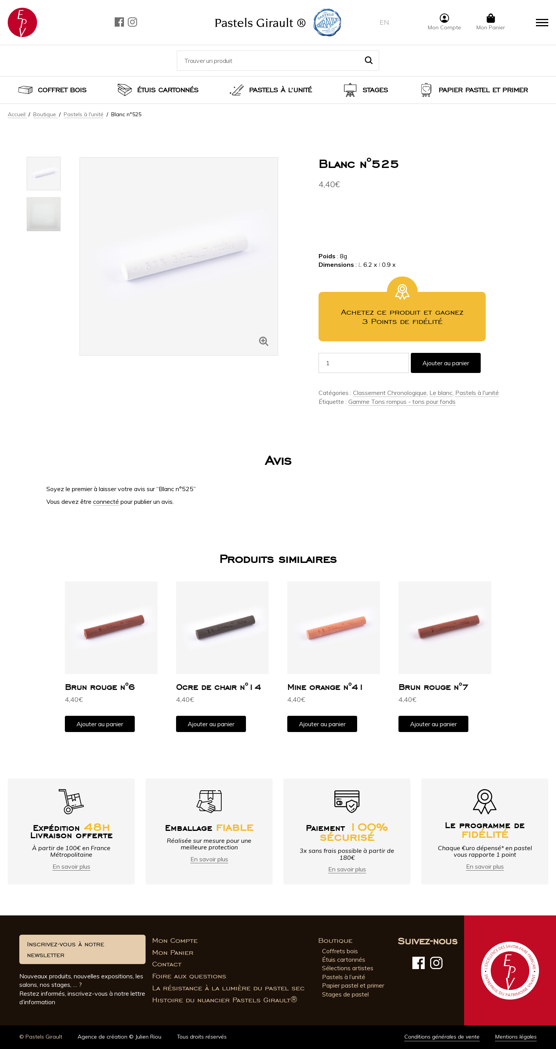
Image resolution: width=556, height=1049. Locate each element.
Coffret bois (62, 90)
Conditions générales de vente (442, 1036)
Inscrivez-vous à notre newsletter (65, 949)
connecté (106, 501)
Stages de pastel (345, 994)
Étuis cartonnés (167, 90)
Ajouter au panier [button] (99, 724)
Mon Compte (175, 940)
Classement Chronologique (390, 393)
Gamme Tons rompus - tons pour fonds (402, 401)
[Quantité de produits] (364, 363)
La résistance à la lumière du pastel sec (228, 988)
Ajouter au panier (445, 363)
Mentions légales (516, 1036)
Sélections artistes (347, 968)
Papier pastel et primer (353, 985)
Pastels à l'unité (83, 114)
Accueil (17, 114)
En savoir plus (71, 866)
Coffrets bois (340, 951)
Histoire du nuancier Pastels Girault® (224, 1000)
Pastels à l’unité (280, 90)
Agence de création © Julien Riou (119, 1036)
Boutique (45, 114)
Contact (166, 964)
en (384, 22)
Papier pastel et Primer (483, 90)
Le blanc (441, 393)
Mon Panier (172, 952)
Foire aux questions (189, 976)
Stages (375, 90)
